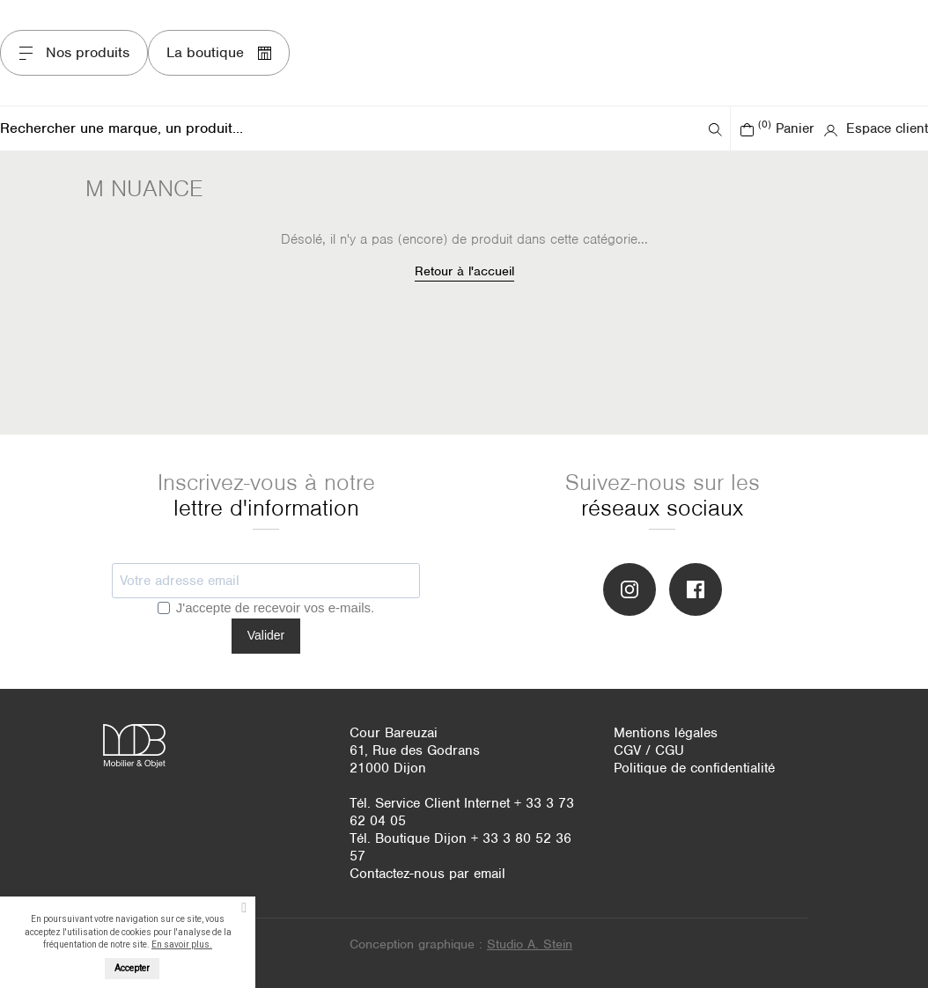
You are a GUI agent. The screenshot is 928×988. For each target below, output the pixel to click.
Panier (777, 128)
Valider (266, 635)
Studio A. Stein (529, 944)
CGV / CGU (649, 750)
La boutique (218, 52)
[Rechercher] (351, 128)
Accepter (132, 968)
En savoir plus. (181, 944)
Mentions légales (666, 733)
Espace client (875, 128)
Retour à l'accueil (464, 271)
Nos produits (73, 52)
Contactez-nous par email (427, 873)
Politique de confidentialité (694, 768)
